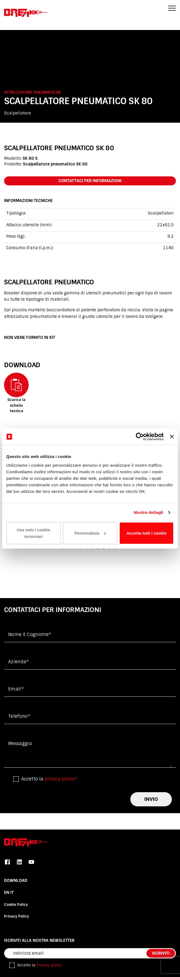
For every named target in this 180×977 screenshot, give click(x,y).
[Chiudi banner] (172, 437)
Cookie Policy (16, 904)
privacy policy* (61, 779)
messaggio (20, 743)
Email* (16, 689)
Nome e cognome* (29, 634)
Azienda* (18, 662)
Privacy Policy (16, 916)
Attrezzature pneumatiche (32, 92)
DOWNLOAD (15, 880)
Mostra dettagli (148, 512)
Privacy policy (49, 965)
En (7, 892)
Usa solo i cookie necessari (33, 532)
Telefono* (19, 716)
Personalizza (90, 532)
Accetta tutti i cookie (147, 532)
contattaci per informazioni (90, 180)
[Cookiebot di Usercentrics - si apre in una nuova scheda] (140, 437)
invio (151, 799)
